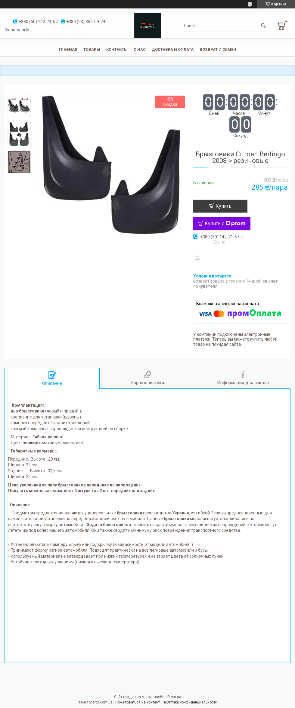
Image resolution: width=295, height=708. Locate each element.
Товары (91, 49)
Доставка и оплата (173, 49)
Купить (223, 206)
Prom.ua (174, 697)
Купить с (225, 223)
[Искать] (263, 25)
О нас (140, 49)
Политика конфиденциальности (190, 702)
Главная (68, 49)
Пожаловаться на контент (137, 702)
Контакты (117, 49)
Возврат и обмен (218, 49)
